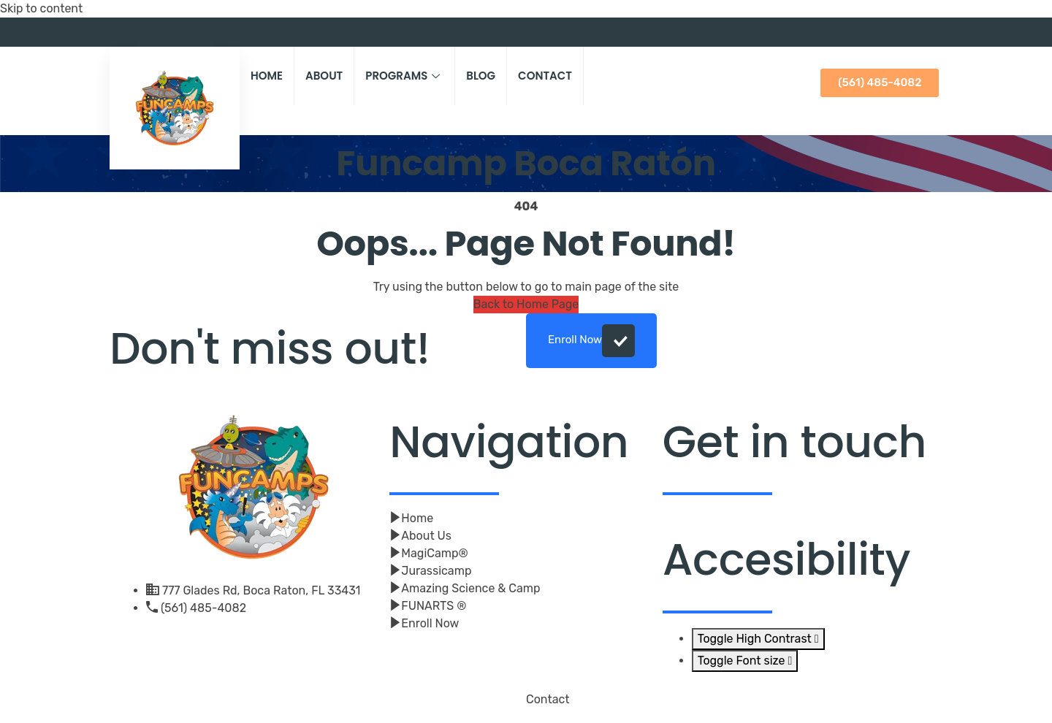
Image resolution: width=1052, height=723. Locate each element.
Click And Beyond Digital (326, 707)
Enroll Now (591, 340)
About (324, 75)
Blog (480, 75)
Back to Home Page (526, 304)
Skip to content (41, 8)
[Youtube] (931, 32)
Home (267, 75)
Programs (404, 75)
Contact (545, 75)
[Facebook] (909, 32)
